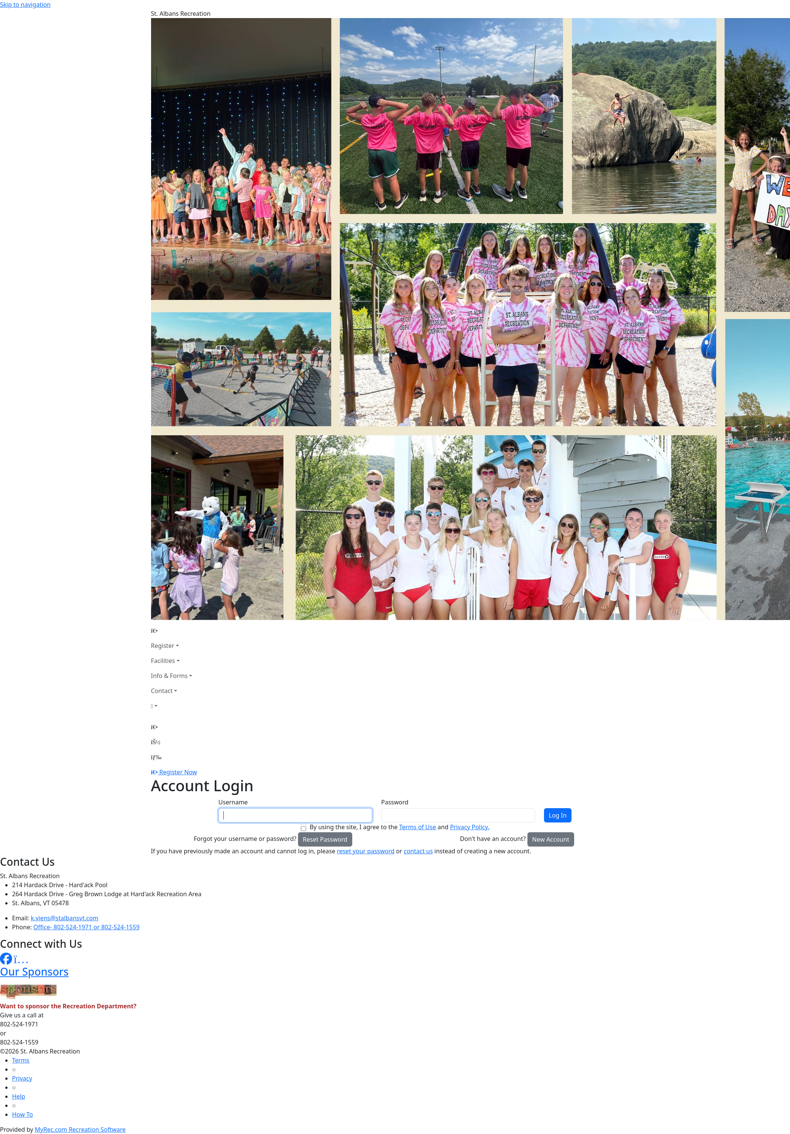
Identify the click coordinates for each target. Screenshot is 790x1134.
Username (233, 802)
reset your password (365, 851)
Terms (20, 1060)
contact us (418, 851)
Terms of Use (417, 827)
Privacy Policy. (469, 827)
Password (394, 802)
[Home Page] (172, 630)
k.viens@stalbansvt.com (64, 918)
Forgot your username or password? (245, 839)
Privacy (22, 1078)
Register (162, 645)
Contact (162, 691)
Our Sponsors (34, 971)
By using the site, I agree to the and (399, 827)
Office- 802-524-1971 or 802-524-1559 (87, 927)
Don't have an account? (493, 839)
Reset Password (325, 839)
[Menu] (156, 757)
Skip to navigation (25, 4)
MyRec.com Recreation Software (80, 1129)
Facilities (163, 661)
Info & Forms (169, 676)
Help (18, 1096)
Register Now (178, 772)
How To (22, 1114)
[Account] (172, 705)
